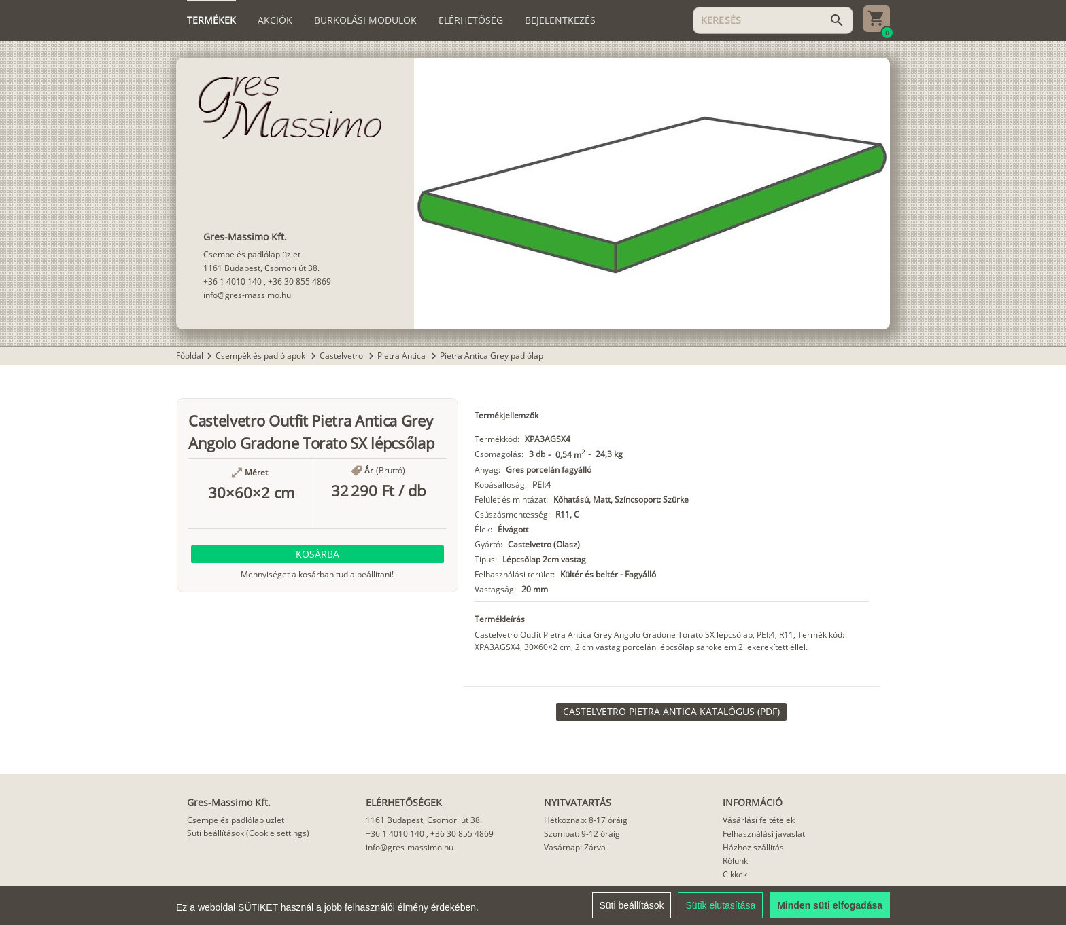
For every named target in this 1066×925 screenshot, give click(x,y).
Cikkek (735, 874)
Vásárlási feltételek (759, 820)
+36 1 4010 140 (232, 281)
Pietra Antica (402, 355)
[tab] (211, 20)
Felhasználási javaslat (764, 833)
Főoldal (189, 355)
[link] (671, 712)
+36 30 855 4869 (299, 281)
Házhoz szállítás (753, 847)
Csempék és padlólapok (261, 355)
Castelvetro (342, 355)
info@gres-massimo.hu (247, 295)
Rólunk (735, 861)
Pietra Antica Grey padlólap (491, 355)
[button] (317, 554)
